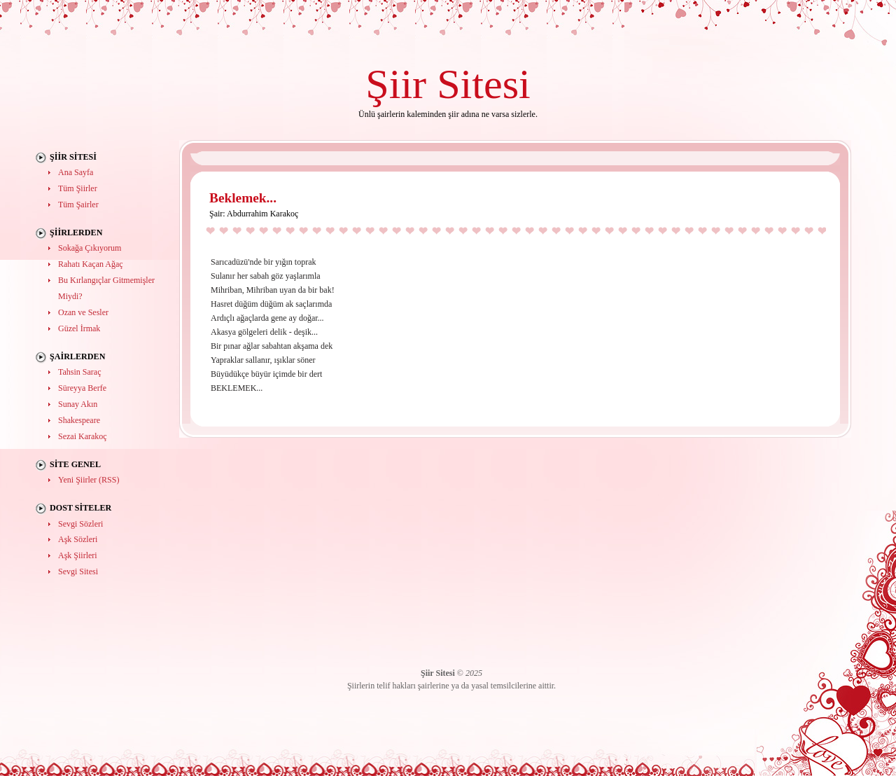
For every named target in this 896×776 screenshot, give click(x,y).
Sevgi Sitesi (78, 571)
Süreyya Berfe (82, 388)
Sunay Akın (77, 404)
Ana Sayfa (75, 172)
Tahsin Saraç (79, 372)
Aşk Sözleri (77, 539)
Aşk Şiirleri (77, 555)
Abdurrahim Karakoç (262, 214)
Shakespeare (79, 420)
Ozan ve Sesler (83, 312)
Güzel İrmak (79, 328)
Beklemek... (242, 197)
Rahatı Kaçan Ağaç (90, 264)
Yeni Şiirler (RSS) (88, 480)
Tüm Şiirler (77, 188)
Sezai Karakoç (82, 436)
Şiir (395, 83)
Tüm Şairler (78, 204)
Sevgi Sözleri (80, 524)
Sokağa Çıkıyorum (89, 248)
